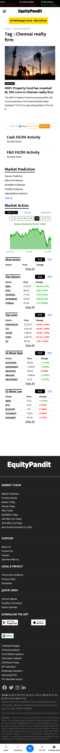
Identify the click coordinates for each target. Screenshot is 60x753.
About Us (6, 547)
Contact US (7, 551)
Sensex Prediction (13, 176)
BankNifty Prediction (15, 185)
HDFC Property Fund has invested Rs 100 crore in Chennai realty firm (29, 90)
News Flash (32, 126)
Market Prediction (10, 494)
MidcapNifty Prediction (16, 193)
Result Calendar (9, 607)
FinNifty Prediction (14, 189)
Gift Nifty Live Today (12, 519)
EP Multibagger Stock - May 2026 (28, 20)
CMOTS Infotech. (24, 708)
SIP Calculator (9, 666)
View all (8, 198)
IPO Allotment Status (12, 679)
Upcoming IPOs (9, 675)
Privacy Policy (8, 579)
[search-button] (30, 748)
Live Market (44, 126)
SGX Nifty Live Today (12, 523)
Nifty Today (7, 510)
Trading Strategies (11, 645)
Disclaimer (7, 583)
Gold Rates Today (10, 662)
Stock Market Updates (13, 654)
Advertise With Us (10, 559)
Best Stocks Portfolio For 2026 (17, 527)
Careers (5, 555)
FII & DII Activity (9, 498)
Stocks (5, 695)
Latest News (10, 83)
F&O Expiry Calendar (12, 658)
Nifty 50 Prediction (14, 180)
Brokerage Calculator (12, 671)
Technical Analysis (11, 650)
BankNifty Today (10, 514)
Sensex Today (8, 506)
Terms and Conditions (12, 575)
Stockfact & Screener (12, 603)
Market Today (8, 502)
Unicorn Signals (9, 599)
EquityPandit (30, 11)
